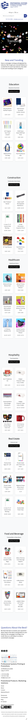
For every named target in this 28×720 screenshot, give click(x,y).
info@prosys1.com (18, 19)
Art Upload (3, 701)
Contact (3, 690)
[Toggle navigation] (2, 24)
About (2, 688)
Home (2, 686)
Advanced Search (5, 692)
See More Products (14, 91)
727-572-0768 (9, 19)
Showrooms (4, 695)
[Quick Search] (12, 16)
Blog (2, 699)
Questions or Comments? (7, 704)
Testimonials (4, 697)
